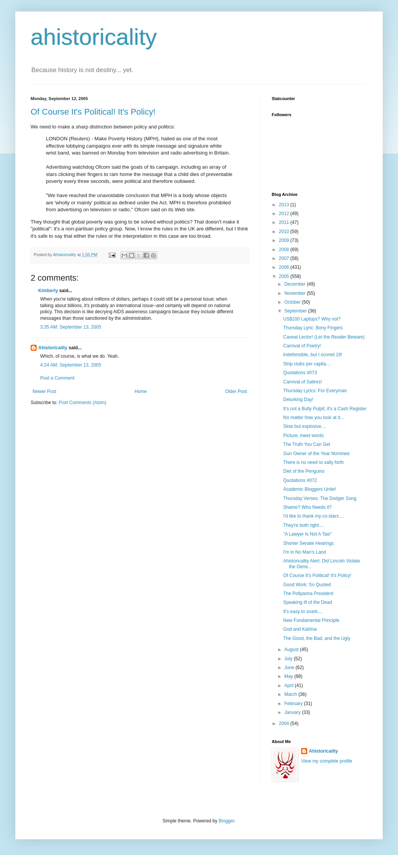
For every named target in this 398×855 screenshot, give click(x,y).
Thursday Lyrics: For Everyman (315, 390)
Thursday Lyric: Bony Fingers (313, 327)
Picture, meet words (303, 435)
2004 (284, 723)
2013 (284, 204)
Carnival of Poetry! (302, 346)
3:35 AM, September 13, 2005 (70, 327)
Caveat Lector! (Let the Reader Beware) (324, 337)
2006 (284, 267)
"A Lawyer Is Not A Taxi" (307, 534)
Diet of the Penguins (304, 471)
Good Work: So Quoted (307, 584)
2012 (284, 213)
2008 (284, 249)
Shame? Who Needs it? (307, 507)
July (289, 658)
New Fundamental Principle (311, 620)
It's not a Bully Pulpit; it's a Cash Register (325, 408)
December (295, 284)
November (295, 293)
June (289, 667)
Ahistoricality (52, 347)
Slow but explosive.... (304, 426)
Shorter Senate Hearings (308, 543)
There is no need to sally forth (313, 462)
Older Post (236, 391)
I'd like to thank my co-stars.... (313, 516)
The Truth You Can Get (306, 444)
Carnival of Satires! (302, 382)
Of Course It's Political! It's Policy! (93, 112)
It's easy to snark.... (303, 611)
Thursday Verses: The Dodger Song (319, 498)
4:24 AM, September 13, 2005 (70, 365)
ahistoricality (94, 37)
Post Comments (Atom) (82, 402)
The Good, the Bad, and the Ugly (316, 638)
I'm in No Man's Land (304, 552)
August (292, 649)
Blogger (226, 821)
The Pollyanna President (308, 593)
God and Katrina (299, 629)
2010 (284, 231)
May (289, 676)
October (293, 302)
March (291, 694)
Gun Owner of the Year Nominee (316, 453)
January (293, 712)
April (289, 685)
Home (141, 391)
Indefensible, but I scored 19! (312, 354)
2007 (284, 258)
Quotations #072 (300, 480)
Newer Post (44, 391)
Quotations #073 (300, 372)
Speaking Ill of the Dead (307, 602)
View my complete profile (326, 761)
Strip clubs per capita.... (307, 364)
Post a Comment (57, 378)
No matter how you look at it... (313, 417)
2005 (284, 276)
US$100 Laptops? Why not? (312, 319)
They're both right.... (303, 525)
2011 (284, 222)
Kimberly (48, 290)
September (296, 311)
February (294, 703)
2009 (284, 240)
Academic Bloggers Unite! (309, 489)
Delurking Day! (298, 399)
